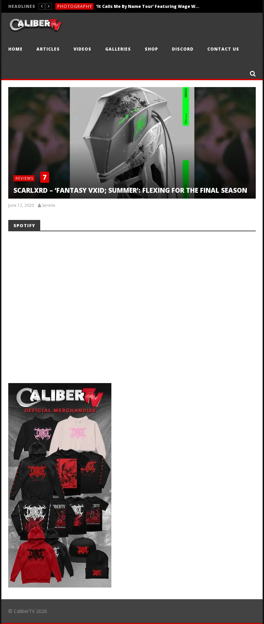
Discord (183, 49)
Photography (74, 6)
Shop (151, 49)
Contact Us (223, 49)
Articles (48, 49)
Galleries (118, 49)
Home (15, 49)
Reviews (24, 178)
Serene (48, 205)
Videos (82, 49)
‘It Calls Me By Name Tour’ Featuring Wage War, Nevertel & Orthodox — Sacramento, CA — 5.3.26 (147, 6)
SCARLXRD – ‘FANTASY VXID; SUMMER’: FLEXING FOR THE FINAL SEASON (130, 190)
